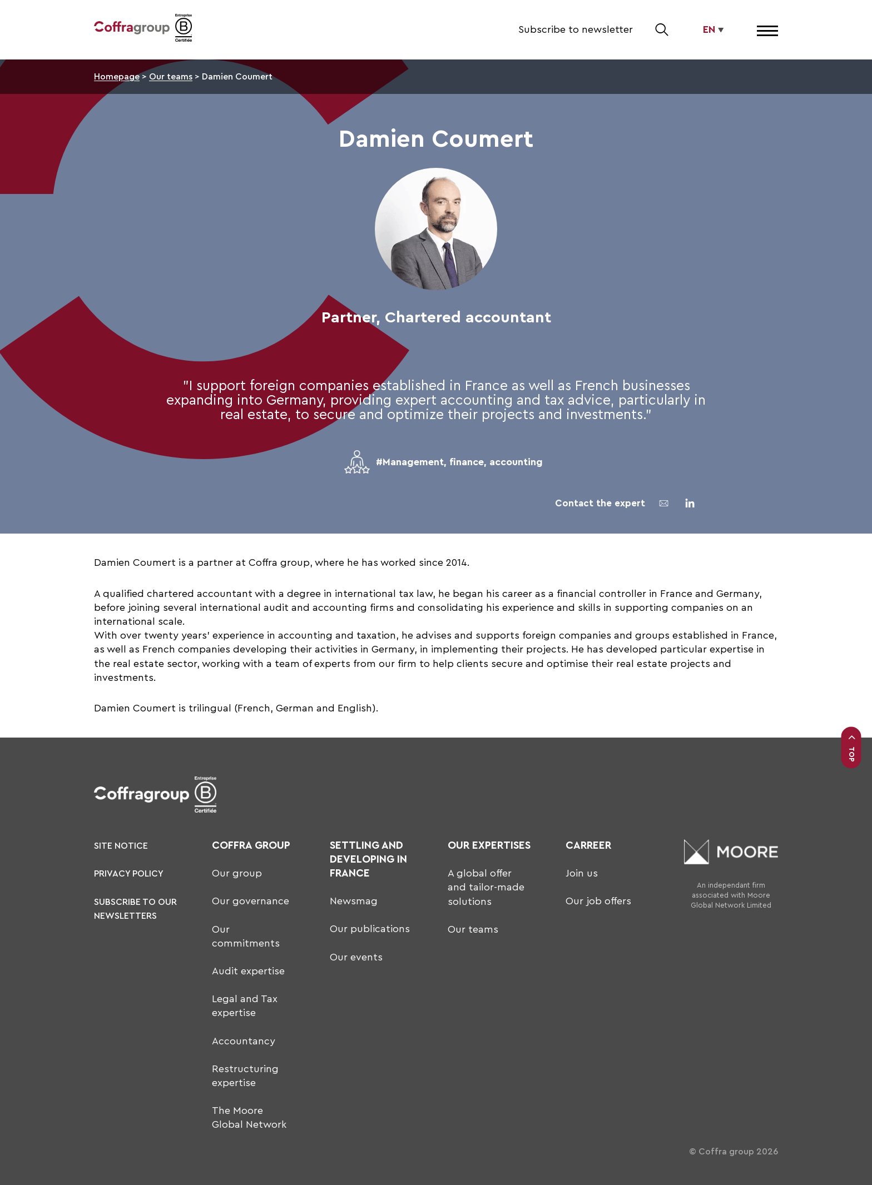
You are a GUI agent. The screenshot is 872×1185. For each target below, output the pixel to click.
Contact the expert (600, 503)
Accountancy (243, 1041)
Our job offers (598, 901)
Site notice (121, 846)
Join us (582, 873)
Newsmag (354, 901)
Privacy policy (129, 873)
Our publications (370, 929)
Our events (356, 957)
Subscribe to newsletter (575, 29)
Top (851, 748)
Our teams (170, 76)
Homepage (117, 76)
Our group (237, 873)
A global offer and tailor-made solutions (486, 887)
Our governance (250, 901)
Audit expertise (248, 971)
